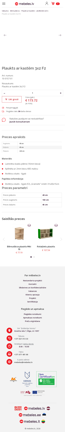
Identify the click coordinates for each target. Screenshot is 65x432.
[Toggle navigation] (4, 4)
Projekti (32, 298)
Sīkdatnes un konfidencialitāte (32, 287)
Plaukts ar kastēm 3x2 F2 (11, 14)
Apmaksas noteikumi (32, 317)
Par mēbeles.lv (32, 275)
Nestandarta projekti (32, 280)
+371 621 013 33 (21, 339)
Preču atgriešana (32, 321)
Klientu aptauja (33, 294)
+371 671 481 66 (21, 354)
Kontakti (32, 284)
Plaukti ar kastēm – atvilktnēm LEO (34, 11)
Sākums (5, 11)
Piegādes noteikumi (32, 314)
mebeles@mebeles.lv (23, 362)
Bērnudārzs (14, 11)
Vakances (32, 291)
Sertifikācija (32, 301)
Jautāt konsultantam (19, 121)
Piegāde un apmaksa (32, 308)
